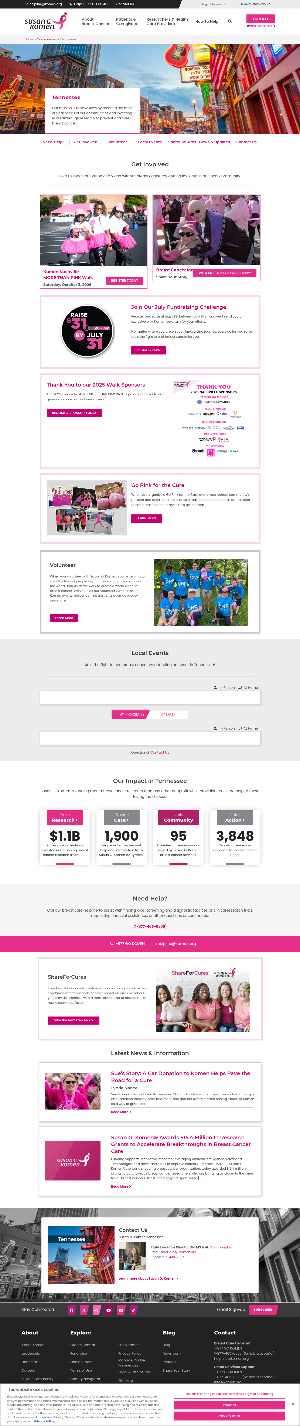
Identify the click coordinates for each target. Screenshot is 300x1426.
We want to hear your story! (225, 273)
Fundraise (78, 1360)
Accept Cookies (229, 1416)
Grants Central (82, 1352)
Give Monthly (259, 27)
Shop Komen (129, 1352)
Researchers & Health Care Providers (166, 22)
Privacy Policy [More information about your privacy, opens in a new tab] (44, 1421)
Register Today (124, 280)
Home (29, 39)
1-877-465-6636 (228, 1360)
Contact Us (125, 4)
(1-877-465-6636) (150, 930)
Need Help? (53, 142)
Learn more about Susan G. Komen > (148, 1285)
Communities (47, 39)
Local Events (150, 142)
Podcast (170, 1369)
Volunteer (118, 142)
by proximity (132, 718)
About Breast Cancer (94, 22)
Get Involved (86, 142)
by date (167, 718)
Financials (29, 1369)
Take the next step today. (73, 1025)
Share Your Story (176, 1377)
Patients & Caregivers (125, 22)
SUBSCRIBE (263, 1316)
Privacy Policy (129, 1360)
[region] (150, 1404)
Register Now (148, 350)
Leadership (30, 1360)
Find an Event (81, 1369)
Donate (260, 19)
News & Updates (214, 142)
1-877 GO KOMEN (130, 947)
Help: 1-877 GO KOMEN (91, 4)
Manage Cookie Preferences (131, 1369)
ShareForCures (182, 142)
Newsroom (172, 1360)
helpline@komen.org (46, 4)
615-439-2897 (173, 1263)
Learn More (147, 518)
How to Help (205, 21)
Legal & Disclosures (134, 1379)
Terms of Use (81, 1377)
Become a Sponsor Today (74, 413)
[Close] (293, 1404)
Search (228, 21)
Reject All (229, 1405)
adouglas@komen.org (179, 1259)
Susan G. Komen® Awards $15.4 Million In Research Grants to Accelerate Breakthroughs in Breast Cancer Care (181, 1151)
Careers (28, 1377)
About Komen (32, 1352)
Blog (166, 1352)
